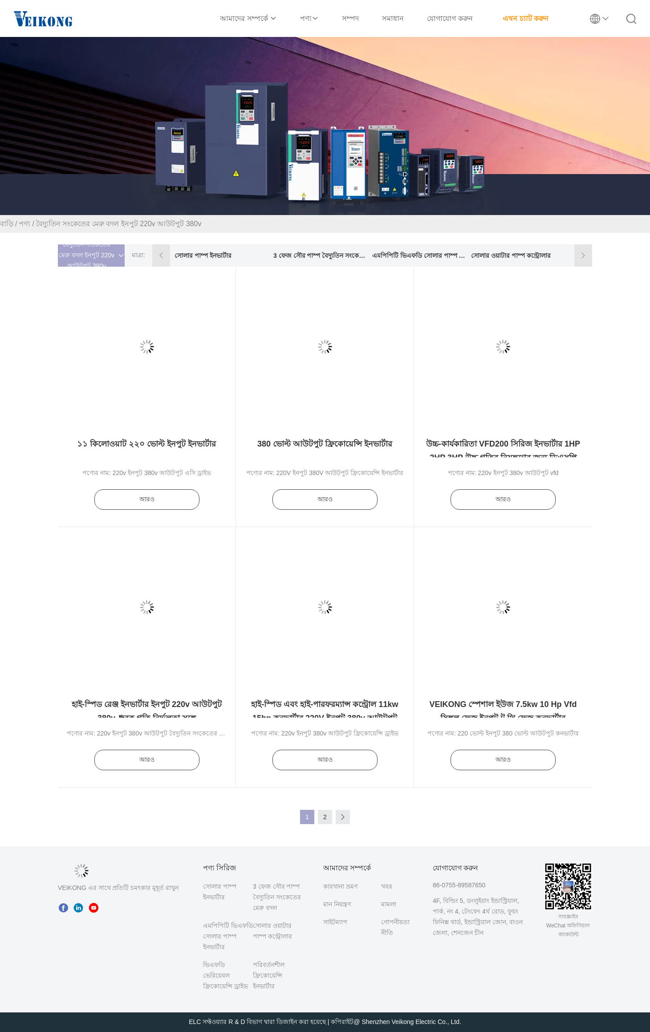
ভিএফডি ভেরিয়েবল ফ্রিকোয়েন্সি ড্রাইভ (225, 975)
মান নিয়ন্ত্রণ (337, 904)
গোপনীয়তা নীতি (395, 927)
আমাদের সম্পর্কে (248, 18)
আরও (146, 499)
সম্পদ (350, 18)
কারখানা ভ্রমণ (340, 886)
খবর (386, 886)
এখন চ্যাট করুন (525, 18)
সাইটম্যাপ (335, 922)
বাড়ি (6, 224)
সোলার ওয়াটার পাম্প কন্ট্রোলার (511, 255)
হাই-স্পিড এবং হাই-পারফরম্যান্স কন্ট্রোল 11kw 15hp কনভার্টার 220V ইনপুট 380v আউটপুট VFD (324, 717)
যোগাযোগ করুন (449, 18)
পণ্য (309, 18)
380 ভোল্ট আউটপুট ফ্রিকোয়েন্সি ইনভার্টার (324, 443)
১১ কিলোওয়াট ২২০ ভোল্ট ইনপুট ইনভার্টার (146, 443)
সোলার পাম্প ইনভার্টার (203, 255)
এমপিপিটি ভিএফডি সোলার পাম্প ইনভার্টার (419, 255)
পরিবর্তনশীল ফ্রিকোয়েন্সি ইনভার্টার (268, 975)
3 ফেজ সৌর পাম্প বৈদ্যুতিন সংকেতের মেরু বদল (320, 255)
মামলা (388, 904)
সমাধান (393, 18)
